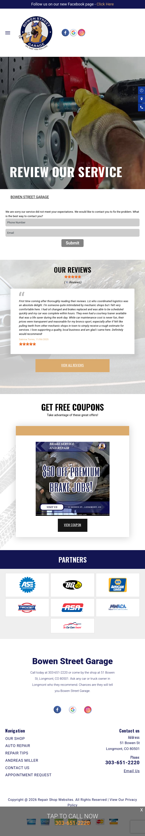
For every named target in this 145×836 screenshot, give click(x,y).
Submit (72, 242)
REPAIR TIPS (16, 753)
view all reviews (72, 365)
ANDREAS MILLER (21, 760)
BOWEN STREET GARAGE (30, 197)
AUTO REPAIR (17, 745)
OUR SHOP (15, 738)
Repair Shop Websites (55, 800)
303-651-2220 (58, 672)
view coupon (72, 524)
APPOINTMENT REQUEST (28, 775)
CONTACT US (17, 768)
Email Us (132, 771)
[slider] (72, 276)
